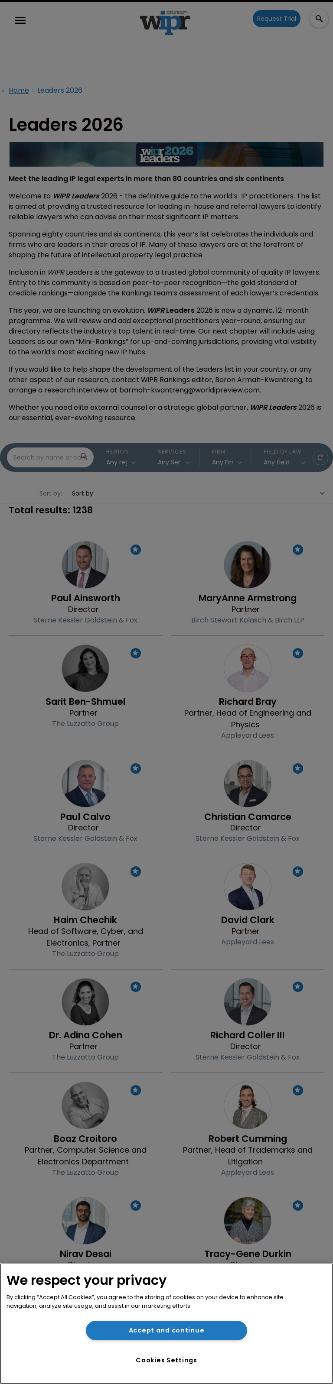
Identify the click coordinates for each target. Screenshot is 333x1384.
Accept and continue (167, 1330)
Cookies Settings (166, 1360)
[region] (166, 1323)
